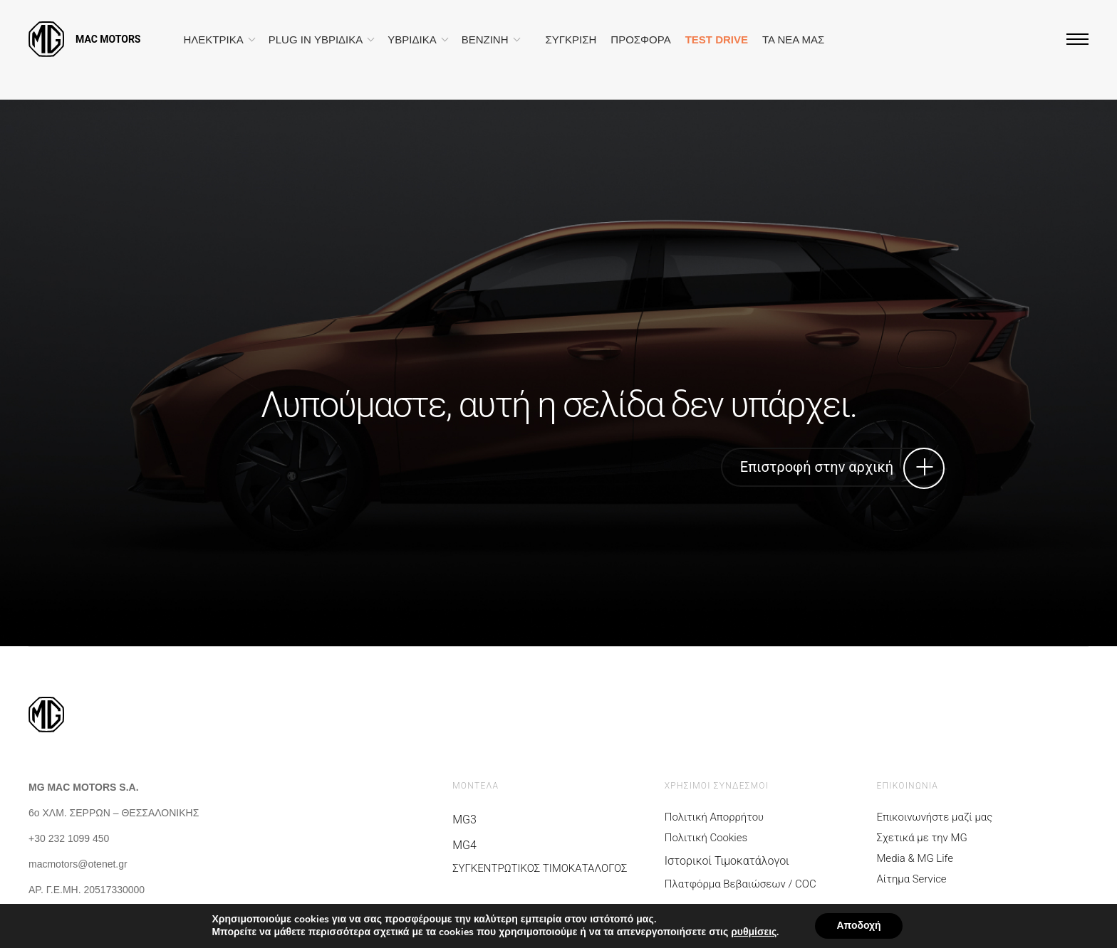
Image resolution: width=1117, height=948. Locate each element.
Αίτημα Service (911, 879)
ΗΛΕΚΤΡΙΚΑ (214, 39)
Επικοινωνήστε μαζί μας (934, 817)
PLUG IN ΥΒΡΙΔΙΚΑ (316, 39)
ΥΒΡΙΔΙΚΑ (412, 39)
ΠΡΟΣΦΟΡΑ (640, 39)
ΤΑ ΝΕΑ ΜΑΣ (793, 39)
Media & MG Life (914, 859)
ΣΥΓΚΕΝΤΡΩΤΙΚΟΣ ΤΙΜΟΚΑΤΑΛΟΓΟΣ (539, 869)
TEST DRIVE (716, 39)
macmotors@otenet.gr (78, 864)
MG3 (464, 819)
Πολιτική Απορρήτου (714, 817)
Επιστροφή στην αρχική (836, 467)
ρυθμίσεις (753, 932)
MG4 (464, 845)
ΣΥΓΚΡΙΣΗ (571, 39)
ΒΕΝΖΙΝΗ (485, 39)
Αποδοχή (858, 925)
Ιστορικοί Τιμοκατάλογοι (727, 861)
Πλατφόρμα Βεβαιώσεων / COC (740, 884)
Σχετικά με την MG (921, 838)
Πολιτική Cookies (706, 838)
